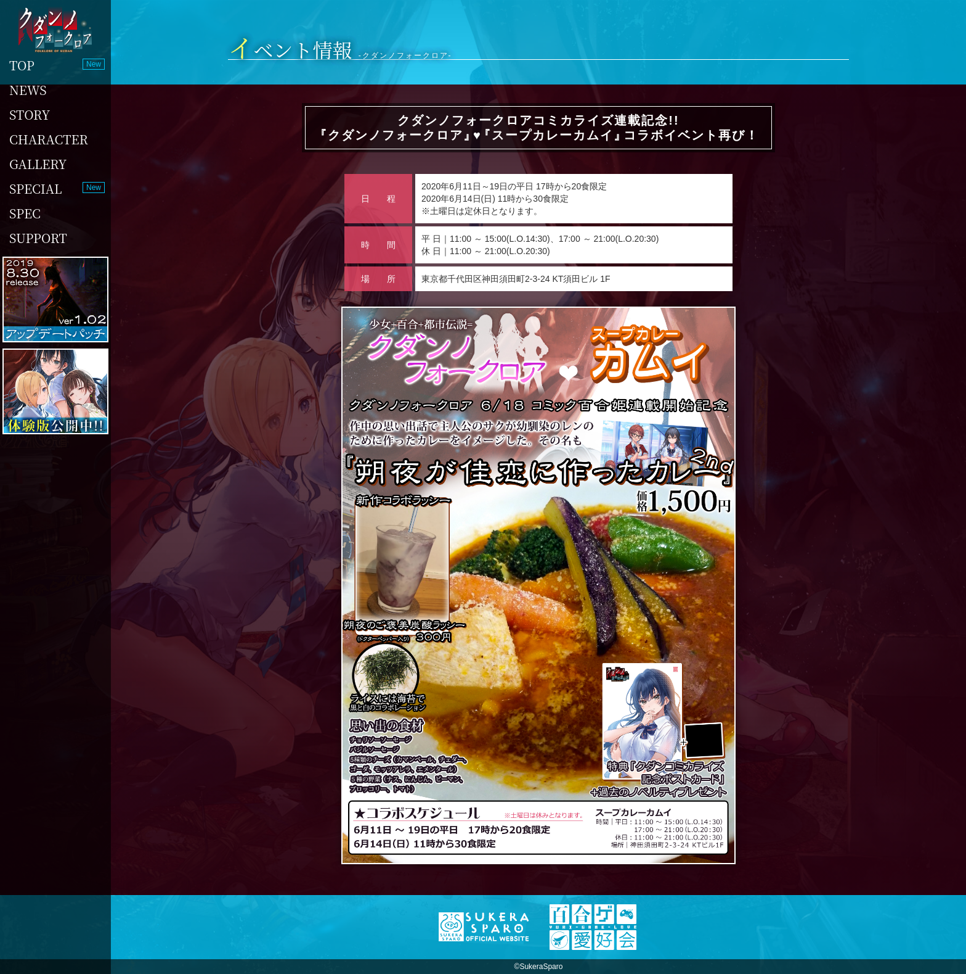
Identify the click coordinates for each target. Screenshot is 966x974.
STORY (29, 114)
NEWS (28, 90)
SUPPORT (38, 238)
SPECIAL (35, 188)
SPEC (25, 213)
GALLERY (38, 164)
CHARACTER (48, 139)
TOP (21, 65)
